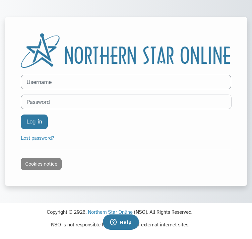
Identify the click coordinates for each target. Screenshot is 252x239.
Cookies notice (41, 164)
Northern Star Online (110, 212)
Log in (34, 121)
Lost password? (37, 138)
